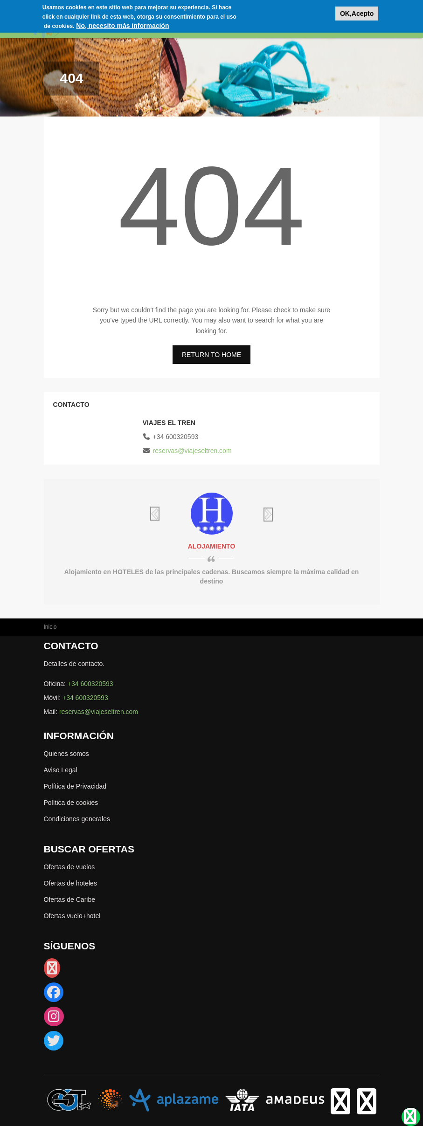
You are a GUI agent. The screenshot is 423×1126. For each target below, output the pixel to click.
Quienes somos (66, 753)
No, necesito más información (122, 25)
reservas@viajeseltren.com (192, 450)
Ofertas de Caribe (70, 899)
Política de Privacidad (75, 786)
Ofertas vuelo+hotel (72, 916)
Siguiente (253, 515)
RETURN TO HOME (211, 354)
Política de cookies (71, 802)
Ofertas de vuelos (69, 867)
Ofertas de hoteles (70, 883)
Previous (169, 514)
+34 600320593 (90, 683)
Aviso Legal (60, 770)
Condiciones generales (77, 819)
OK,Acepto (357, 13)
